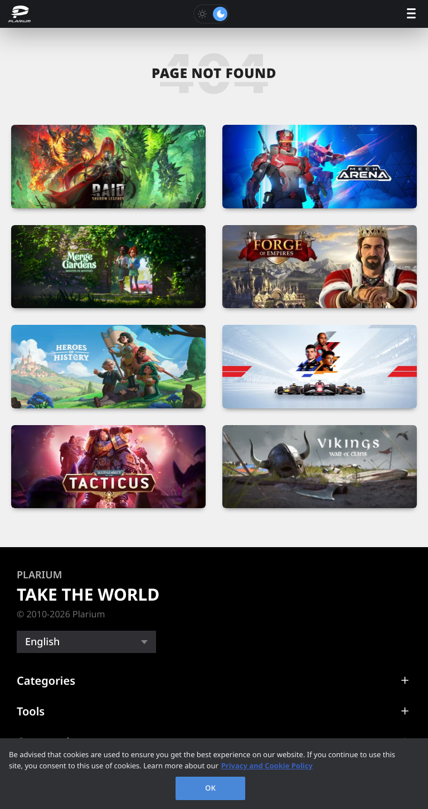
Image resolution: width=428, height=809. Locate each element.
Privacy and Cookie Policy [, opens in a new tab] (267, 766)
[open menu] (411, 14)
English (42, 642)
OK (210, 788)
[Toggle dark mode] (211, 13)
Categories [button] (46, 680)
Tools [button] (31, 711)
